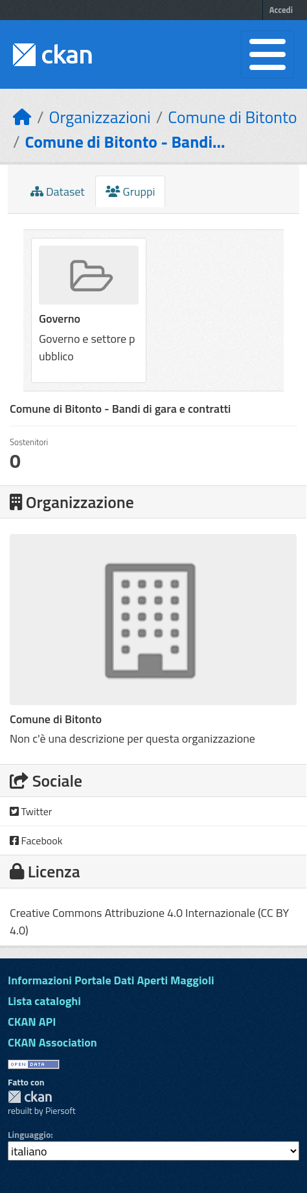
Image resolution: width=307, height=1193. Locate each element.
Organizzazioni (100, 117)
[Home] (22, 117)
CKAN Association (52, 1042)
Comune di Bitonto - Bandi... (125, 141)
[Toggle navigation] (267, 54)
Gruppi (130, 191)
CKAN (30, 1097)
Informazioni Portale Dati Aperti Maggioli (111, 980)
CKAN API (32, 1021)
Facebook (36, 840)
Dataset (57, 191)
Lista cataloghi (44, 1001)
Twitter (31, 811)
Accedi (281, 9)
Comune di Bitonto (232, 117)
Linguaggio (29, 1134)
